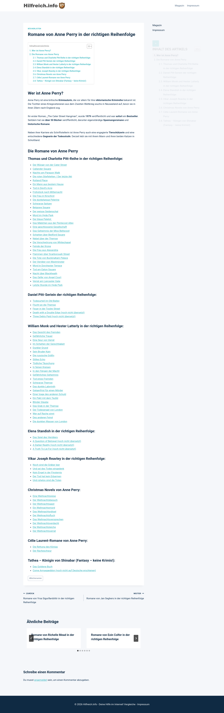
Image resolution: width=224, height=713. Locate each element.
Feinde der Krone (42, 246)
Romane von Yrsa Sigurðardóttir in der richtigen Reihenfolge (52, 597)
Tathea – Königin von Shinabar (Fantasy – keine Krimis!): (61, 81)
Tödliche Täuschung (43, 363)
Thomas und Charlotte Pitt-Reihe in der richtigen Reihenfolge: (64, 58)
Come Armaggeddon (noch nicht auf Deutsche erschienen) (64, 570)
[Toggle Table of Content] (88, 46)
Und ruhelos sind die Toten (47, 480)
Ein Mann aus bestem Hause (48, 184)
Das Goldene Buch (42, 566)
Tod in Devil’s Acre (42, 188)
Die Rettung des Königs (45, 546)
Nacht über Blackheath (45, 273)
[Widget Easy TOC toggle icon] (197, 42)
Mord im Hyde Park (43, 215)
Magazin (179, 5)
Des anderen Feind (43, 417)
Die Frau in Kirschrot (43, 195)
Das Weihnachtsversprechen (48, 519)
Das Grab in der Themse (46, 405)
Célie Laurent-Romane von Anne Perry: (54, 77)
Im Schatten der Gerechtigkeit (49, 343)
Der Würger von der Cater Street (50, 164)
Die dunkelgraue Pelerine (46, 199)
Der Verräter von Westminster (48, 261)
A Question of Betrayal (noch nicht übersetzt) (57, 441)
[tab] (78, 650)
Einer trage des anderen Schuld (49, 394)
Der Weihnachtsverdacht (46, 523)
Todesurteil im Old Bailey (46, 300)
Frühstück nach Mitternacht (47, 192)
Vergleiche (129, 704)
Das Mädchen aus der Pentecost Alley (53, 223)
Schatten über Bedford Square (49, 234)
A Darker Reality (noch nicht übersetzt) (53, 445)
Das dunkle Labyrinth (44, 386)
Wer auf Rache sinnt (43, 413)
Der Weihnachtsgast (43, 503)
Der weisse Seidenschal (45, 211)
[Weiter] (136, 638)
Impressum (193, 5)
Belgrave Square (41, 207)
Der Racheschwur (42, 550)
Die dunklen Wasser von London (50, 421)
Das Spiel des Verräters (45, 437)
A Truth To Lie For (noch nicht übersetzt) (54, 448)
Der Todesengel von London (48, 409)
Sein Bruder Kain (42, 351)
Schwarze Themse (43, 382)
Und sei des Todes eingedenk (48, 468)
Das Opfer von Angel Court (47, 277)
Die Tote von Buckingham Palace (50, 257)
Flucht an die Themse (44, 304)
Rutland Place (40, 180)
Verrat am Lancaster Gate (46, 281)
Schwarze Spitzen (42, 203)
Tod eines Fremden (43, 378)
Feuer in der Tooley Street (46, 308)
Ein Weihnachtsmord (44, 507)
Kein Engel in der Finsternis (47, 472)
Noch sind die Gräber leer (46, 464)
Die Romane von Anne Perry (45, 54)
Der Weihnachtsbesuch (45, 500)
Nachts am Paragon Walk (46, 172)
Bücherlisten (34, 29)
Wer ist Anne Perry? (41, 50)
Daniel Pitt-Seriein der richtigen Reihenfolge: (56, 61)
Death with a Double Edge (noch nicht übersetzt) (59, 312)
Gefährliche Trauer (43, 336)
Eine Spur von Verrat (43, 340)
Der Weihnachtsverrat (44, 531)
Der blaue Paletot (42, 219)
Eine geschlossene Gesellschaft (50, 226)
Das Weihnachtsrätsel (44, 511)
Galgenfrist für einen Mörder (48, 390)
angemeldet (40, 679)
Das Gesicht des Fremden (46, 332)
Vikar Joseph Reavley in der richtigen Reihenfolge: (59, 71)
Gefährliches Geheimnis (45, 374)
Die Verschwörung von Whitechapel (52, 242)
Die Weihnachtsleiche (44, 527)
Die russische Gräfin (43, 355)
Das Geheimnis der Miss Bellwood (51, 230)
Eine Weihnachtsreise (44, 496)
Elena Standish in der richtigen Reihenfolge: (56, 67)
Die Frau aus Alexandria (45, 250)
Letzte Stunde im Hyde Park (48, 285)
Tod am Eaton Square (44, 269)
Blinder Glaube (40, 402)
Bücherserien (35, 578)
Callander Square (42, 168)
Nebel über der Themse (45, 238)
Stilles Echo (39, 359)
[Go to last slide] (31, 638)
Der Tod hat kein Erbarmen (47, 476)
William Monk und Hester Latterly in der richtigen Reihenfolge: (64, 64)
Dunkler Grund (40, 347)
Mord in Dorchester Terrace (47, 265)
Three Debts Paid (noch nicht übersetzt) (54, 316)
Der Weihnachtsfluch (44, 515)
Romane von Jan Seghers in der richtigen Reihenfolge (115, 595)
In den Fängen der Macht (46, 371)
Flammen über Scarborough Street (51, 254)
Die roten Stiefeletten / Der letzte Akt (52, 176)
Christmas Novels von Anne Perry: (52, 74)
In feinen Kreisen (42, 367)
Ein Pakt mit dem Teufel (45, 398)
